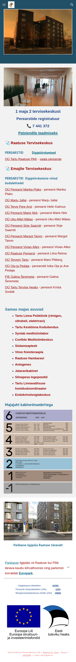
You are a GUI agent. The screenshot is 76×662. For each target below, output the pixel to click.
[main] (38, 122)
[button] (4, 4)
